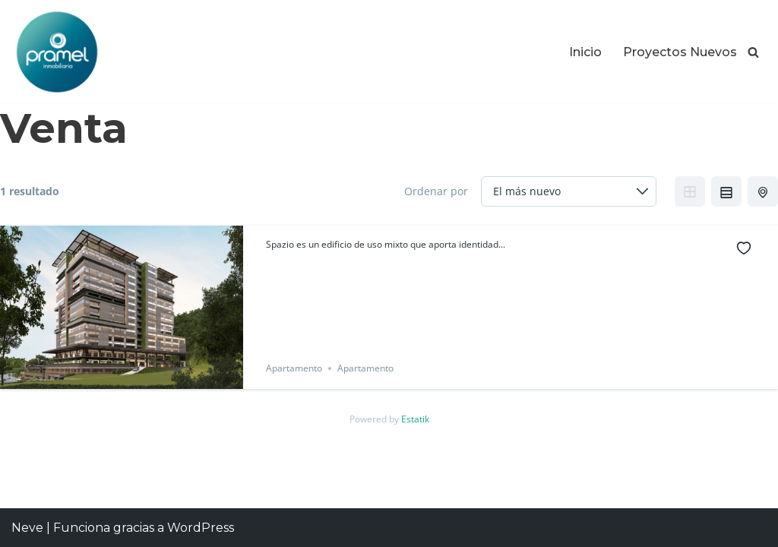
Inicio (585, 52)
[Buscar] (753, 52)
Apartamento (294, 368)
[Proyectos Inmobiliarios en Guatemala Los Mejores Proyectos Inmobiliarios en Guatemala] (57, 51)
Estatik (415, 419)
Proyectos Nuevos (680, 52)
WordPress (200, 527)
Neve (27, 527)
